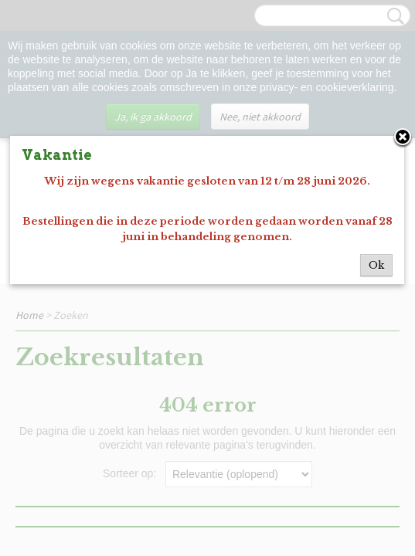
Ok (376, 265)
